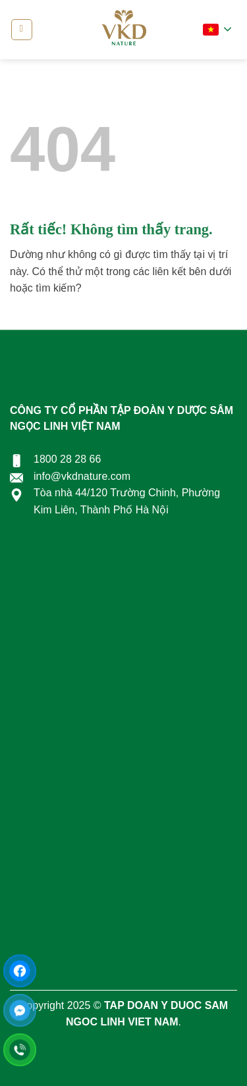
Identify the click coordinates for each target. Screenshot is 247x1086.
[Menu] (21, 29)
